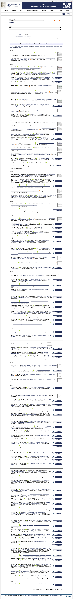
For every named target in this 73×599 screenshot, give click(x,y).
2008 (14, 47)
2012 (55, 46)
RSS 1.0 (57, 21)
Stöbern (14, 10)
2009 (11, 47)
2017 (41, 46)
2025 (19, 46)
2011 (58, 46)
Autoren (37, 43)
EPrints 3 (13, 595)
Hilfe (61, 10)
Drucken (68, 1)
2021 (30, 46)
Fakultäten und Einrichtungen (18, 34)
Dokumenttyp (42, 43)
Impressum (53, 1)
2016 (44, 46)
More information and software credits (56, 595)
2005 (20, 47)
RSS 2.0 (62, 21)
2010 (61, 46)
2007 (17, 47)
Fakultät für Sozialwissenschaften (22, 36)
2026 (16, 46)
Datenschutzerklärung (61, 1)
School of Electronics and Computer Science (31, 595)
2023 (25, 46)
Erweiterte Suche (69, 14)
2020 (33, 46)
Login (3, 14)
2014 (49, 46)
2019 (36, 46)
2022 (27, 46)
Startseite (6, 10)
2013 (52, 46)
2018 (38, 46)
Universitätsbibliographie (32, 10)
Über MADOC (53, 10)
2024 (22, 46)
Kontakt (67, 10)
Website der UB (47, 1)
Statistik (44, 10)
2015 (47, 46)
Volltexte (21, 10)
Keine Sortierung (49, 43)
